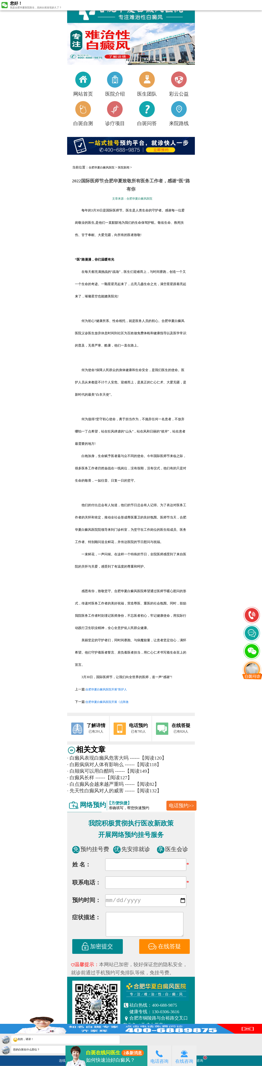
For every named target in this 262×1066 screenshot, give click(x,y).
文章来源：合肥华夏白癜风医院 (132, 198)
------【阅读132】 (143, 790)
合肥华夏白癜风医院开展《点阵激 (107, 702)
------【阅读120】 (148, 758)
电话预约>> (181, 805)
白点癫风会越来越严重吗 (95, 784)
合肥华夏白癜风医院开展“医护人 (106, 689)
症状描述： (86, 918)
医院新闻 (123, 167)
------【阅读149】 (133, 771)
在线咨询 (184, 1056)
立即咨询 (198, 1059)
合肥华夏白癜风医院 (101, 167)
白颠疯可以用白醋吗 (90, 771)
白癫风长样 (80, 777)
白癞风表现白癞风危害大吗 (98, 758)
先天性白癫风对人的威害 (95, 790)
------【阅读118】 (143, 764)
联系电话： (86, 882)
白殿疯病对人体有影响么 (95, 764)
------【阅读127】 (113, 777)
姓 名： (81, 864)
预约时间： (86, 901)
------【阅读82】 (142, 784)
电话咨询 (159, 1056)
